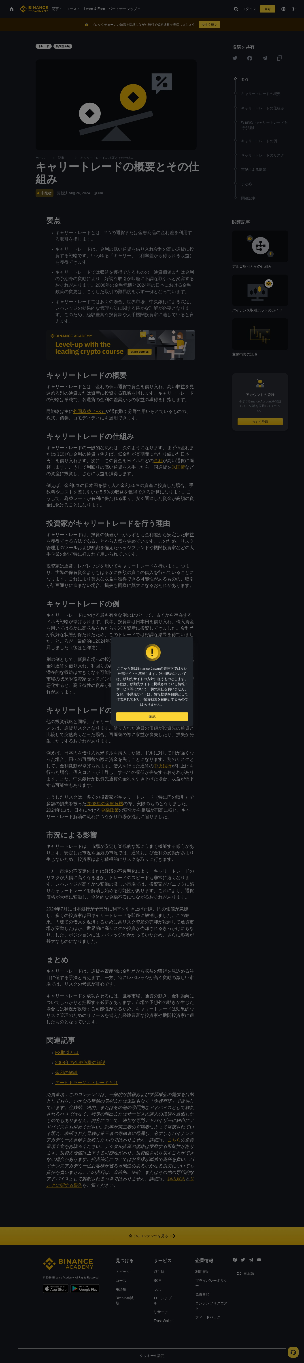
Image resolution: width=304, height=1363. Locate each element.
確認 (152, 718)
